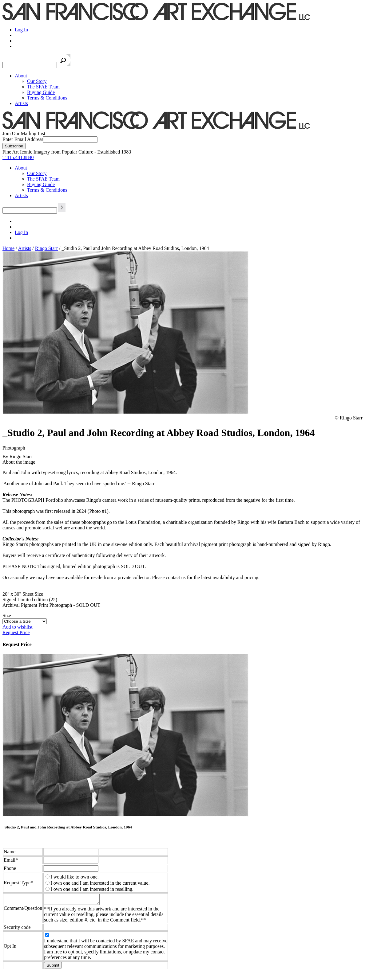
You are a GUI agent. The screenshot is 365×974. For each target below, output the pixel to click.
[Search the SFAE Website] (29, 65)
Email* (11, 860)
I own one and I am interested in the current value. (99, 883)
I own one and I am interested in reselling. (91, 889)
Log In (21, 29)
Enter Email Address (22, 139)
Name (9, 851)
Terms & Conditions (47, 97)
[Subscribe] (14, 146)
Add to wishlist (17, 626)
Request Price (16, 632)
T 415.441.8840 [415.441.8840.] (18, 157)
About (21, 75)
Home (8, 248)
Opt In (10, 947)
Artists (21, 103)
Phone (10, 868)
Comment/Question (23, 909)
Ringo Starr (46, 248)
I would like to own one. (74, 876)
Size (6, 615)
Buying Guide (41, 92)
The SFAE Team (43, 86)
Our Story (37, 81)
